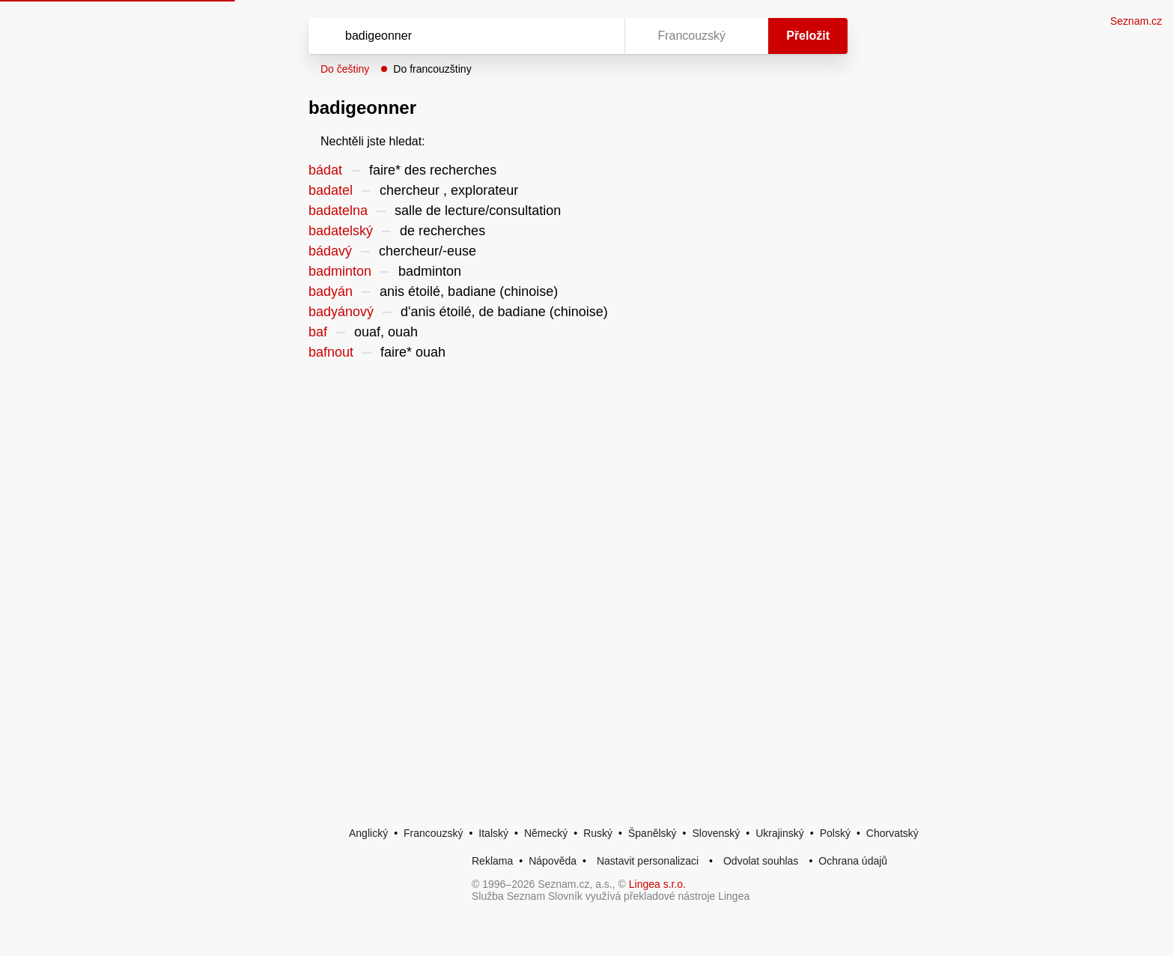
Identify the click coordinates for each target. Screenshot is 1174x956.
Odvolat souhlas (760, 861)
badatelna (338, 210)
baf (317, 331)
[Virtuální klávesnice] (599, 36)
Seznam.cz (1136, 21)
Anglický (368, 833)
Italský (493, 833)
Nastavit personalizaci (648, 861)
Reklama (492, 861)
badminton (339, 271)
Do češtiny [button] (344, 69)
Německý (546, 833)
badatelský (340, 230)
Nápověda (553, 861)
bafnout (330, 352)
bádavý (330, 250)
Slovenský (716, 833)
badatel (330, 190)
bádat (325, 170)
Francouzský (433, 833)
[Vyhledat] (463, 36)
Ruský (597, 833)
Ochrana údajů (852, 861)
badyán (330, 291)
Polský (835, 833)
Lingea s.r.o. (657, 884)
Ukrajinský (779, 833)
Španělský (652, 833)
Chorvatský (892, 833)
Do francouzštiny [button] (432, 69)
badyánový (341, 311)
